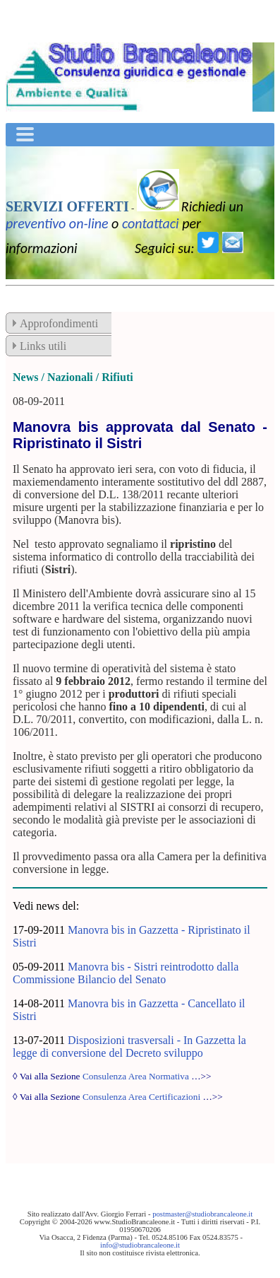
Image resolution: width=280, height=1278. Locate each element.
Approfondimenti (59, 323)
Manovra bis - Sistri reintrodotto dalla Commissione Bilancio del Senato (125, 973)
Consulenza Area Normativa (136, 1076)
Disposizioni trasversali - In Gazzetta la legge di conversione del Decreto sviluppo (129, 1046)
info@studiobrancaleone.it (140, 1245)
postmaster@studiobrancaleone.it (202, 1214)
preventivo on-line (57, 223)
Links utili (43, 346)
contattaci (150, 223)
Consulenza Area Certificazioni (141, 1096)
